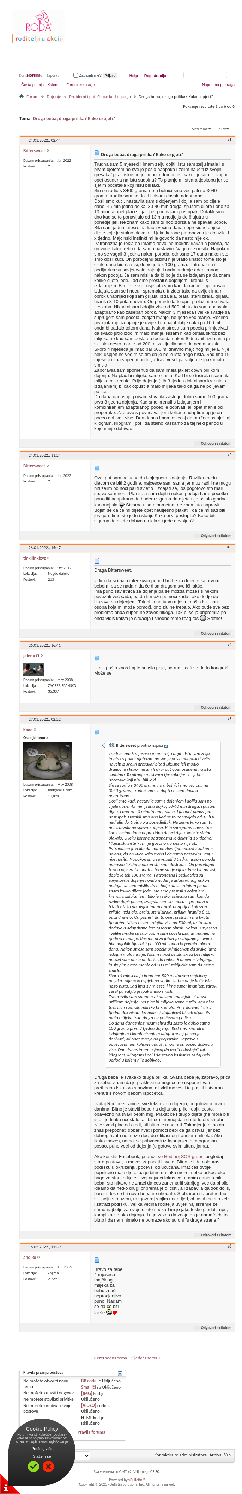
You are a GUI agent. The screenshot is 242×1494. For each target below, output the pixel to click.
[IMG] (86, 1393)
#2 (229, 454)
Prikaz (221, 129)
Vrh (227, 1454)
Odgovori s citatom (213, 443)
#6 (229, 1246)
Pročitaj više (42, 1449)
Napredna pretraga (218, 84)
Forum (33, 75)
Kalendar (55, 84)
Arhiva (216, 1454)
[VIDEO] (88, 1405)
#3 (229, 547)
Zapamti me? (87, 75)
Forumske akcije (80, 84)
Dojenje (54, 96)
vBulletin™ (136, 1479)
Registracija (155, 76)
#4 (229, 644)
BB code (88, 1380)
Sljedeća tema (144, 1357)
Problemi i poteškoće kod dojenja (100, 96)
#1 (229, 139)
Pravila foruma (91, 1432)
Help (133, 76)
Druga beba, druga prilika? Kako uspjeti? (74, 119)
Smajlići (88, 1387)
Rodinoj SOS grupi (183, 1156)
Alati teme (200, 129)
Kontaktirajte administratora (181, 1454)
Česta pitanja (32, 84)
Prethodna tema (112, 1357)
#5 (229, 718)
